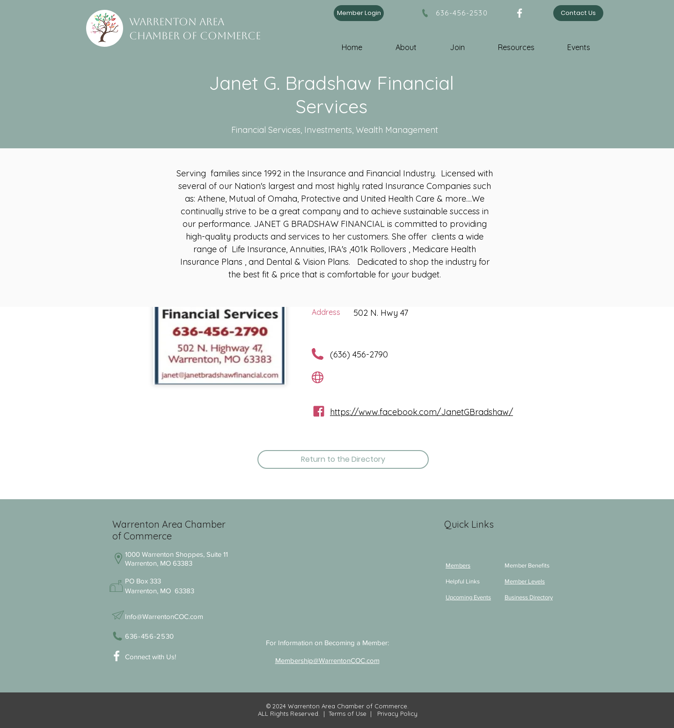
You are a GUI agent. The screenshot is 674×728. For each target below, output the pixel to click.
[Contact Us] (578, 13)
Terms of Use (347, 713)
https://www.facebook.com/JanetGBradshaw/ (421, 412)
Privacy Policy (396, 713)
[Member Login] (359, 13)
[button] (414, 43)
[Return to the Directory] (343, 459)
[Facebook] (519, 13)
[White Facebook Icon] (117, 656)
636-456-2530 (462, 12)
